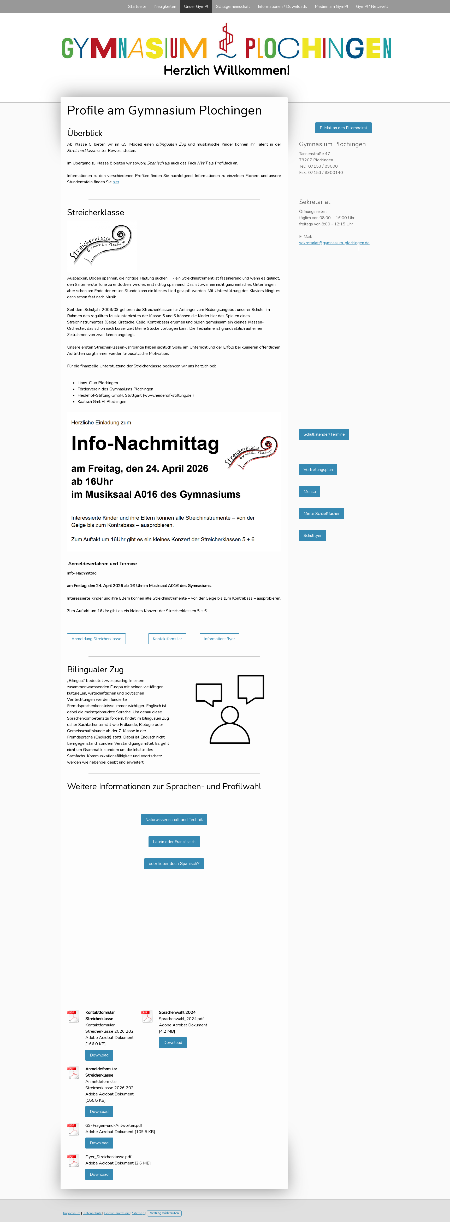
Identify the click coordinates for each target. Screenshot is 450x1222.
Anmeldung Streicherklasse (96, 639)
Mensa (310, 492)
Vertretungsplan (318, 470)
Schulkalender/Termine (324, 434)
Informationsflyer (219, 639)
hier (116, 182)
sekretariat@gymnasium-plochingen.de (334, 243)
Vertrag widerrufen (164, 1213)
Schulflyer (313, 535)
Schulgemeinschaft (233, 6)
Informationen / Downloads (282, 6)
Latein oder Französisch (174, 842)
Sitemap (138, 1213)
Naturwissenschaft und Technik (174, 819)
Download (99, 1055)
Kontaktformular (167, 639)
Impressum (71, 1213)
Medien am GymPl (331, 6)
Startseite (137, 6)
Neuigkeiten (165, 6)
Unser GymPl (196, 6)
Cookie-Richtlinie (117, 1213)
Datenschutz (92, 1213)
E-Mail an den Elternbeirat (343, 128)
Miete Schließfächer (322, 513)
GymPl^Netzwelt (372, 6)
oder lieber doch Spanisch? (174, 863)
